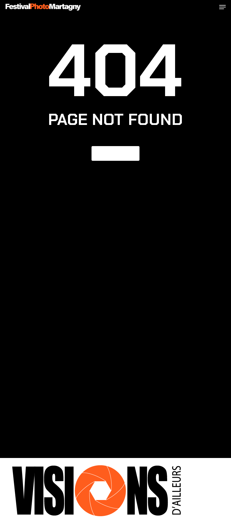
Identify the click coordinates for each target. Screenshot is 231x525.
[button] (222, 7)
